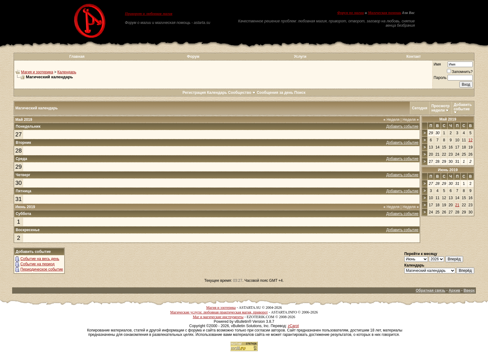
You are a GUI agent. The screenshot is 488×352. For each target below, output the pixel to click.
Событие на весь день (40, 259)
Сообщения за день (275, 92)
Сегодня (419, 108)
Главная (77, 56)
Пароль (440, 77)
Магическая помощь (384, 13)
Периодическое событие (42, 269)
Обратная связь (430, 290)
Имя (437, 64)
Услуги (300, 56)
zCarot (293, 326)
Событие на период (38, 264)
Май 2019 (447, 119)
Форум (193, 56)
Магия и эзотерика (37, 72)
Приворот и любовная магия (148, 13)
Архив (454, 290)
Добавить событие (463, 107)
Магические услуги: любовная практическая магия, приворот (219, 312)
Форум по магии (350, 13)
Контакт (413, 56)
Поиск (300, 92)
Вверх (469, 290)
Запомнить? (460, 72)
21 (457, 205)
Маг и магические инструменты (218, 317)
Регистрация (194, 92)
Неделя (391, 119)
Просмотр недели (440, 108)
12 (470, 140)
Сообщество (242, 92)
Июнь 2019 (448, 170)
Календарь (66, 72)
